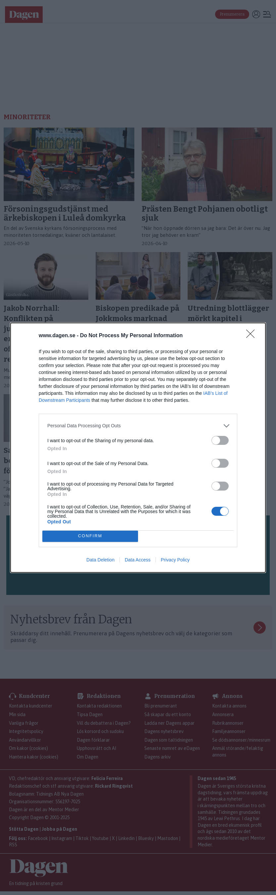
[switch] (220, 440)
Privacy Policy (175, 559)
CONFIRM (90, 536)
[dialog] (138, 447)
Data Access (138, 559)
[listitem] (138, 425)
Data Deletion (100, 559)
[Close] (252, 336)
